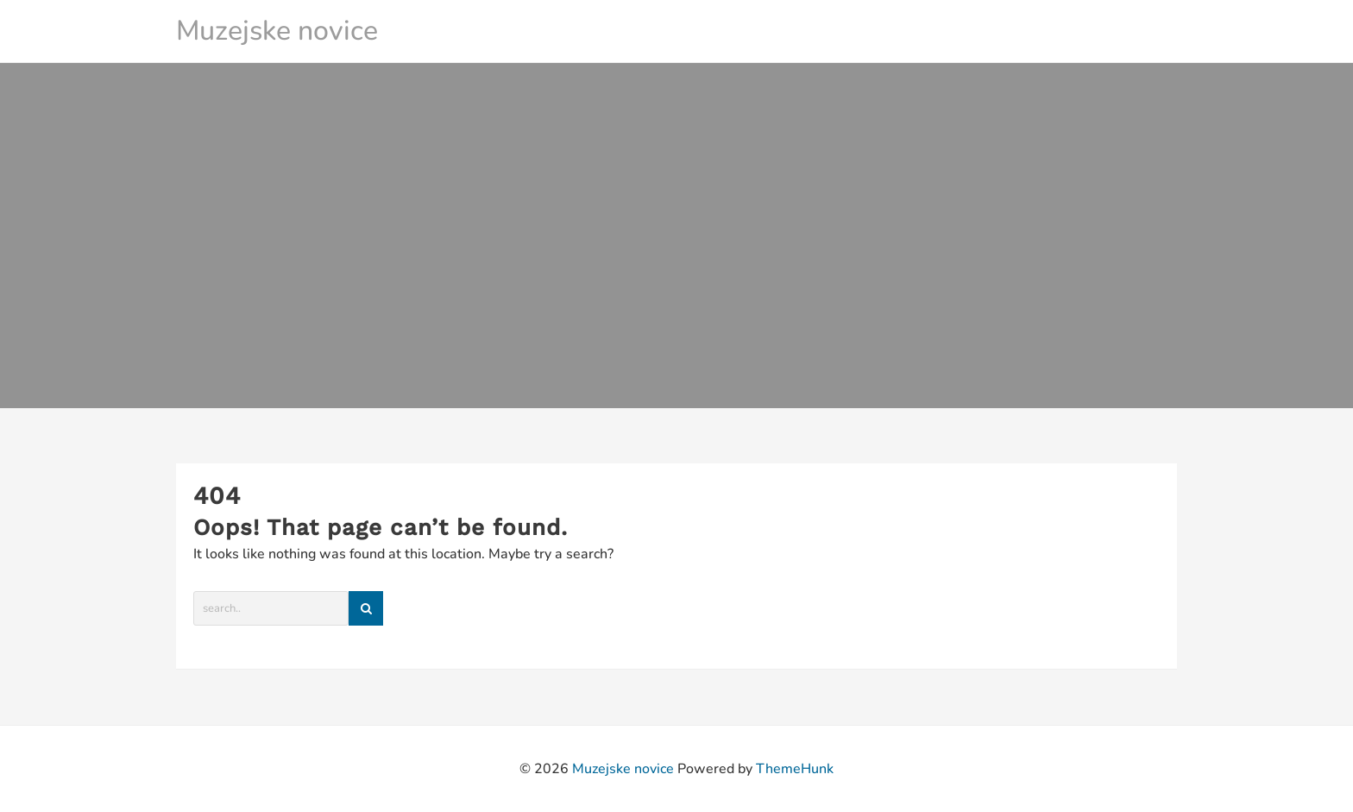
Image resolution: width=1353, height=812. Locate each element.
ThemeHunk (795, 768)
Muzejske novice (277, 30)
